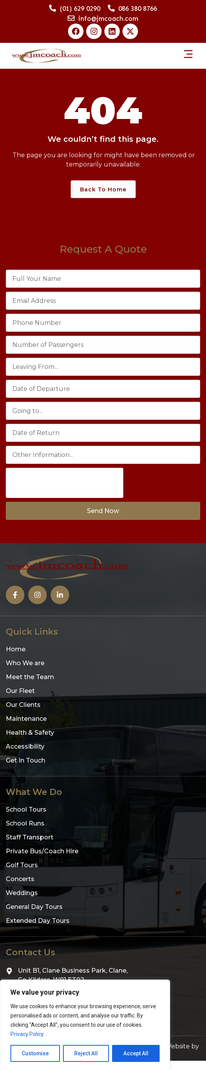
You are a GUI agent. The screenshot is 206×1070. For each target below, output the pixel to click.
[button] (188, 54)
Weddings (22, 893)
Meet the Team (30, 677)
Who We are (25, 663)
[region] (85, 1025)
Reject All (86, 1053)
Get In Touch (25, 760)
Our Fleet (20, 691)
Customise (35, 1053)
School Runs (25, 823)
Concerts (20, 879)
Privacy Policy (27, 1034)
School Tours (26, 809)
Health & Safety (30, 732)
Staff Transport (29, 837)
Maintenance (26, 718)
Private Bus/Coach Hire (42, 851)
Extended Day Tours (38, 920)
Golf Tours (22, 865)
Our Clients (23, 704)
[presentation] (64, 483)
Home (16, 649)
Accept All (135, 1053)
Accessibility (25, 746)
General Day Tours (34, 906)
